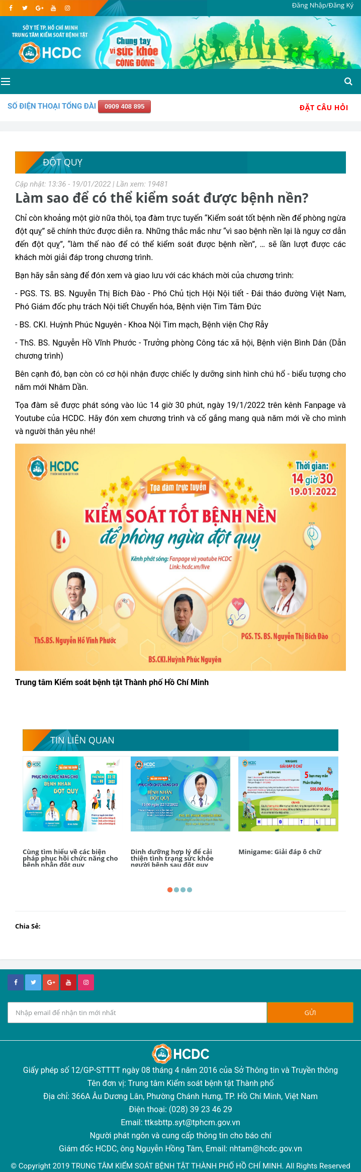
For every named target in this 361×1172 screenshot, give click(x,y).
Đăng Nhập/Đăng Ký (322, 5)
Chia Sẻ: (28, 926)
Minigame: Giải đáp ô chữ (279, 851)
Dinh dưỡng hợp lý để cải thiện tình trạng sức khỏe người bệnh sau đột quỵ (172, 858)
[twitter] (25, 8)
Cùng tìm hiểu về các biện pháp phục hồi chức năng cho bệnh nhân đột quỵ (70, 858)
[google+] (51, 982)
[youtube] (53, 8)
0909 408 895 (125, 106)
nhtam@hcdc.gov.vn (265, 1148)
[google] (39, 8)
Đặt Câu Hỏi (324, 107)
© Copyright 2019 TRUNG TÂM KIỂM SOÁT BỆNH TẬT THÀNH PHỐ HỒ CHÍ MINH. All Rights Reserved (180, 1165)
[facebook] (11, 8)
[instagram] (67, 8)
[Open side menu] (4, 81)
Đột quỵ (62, 162)
